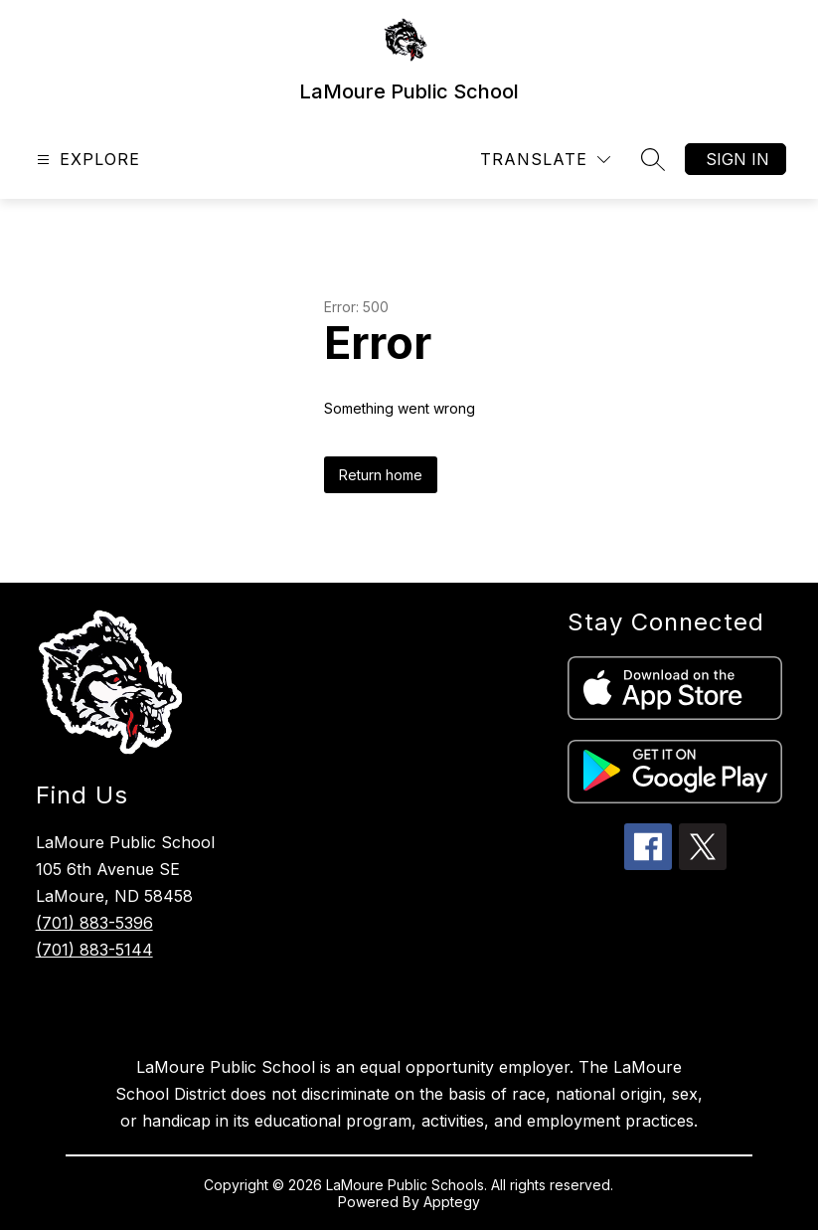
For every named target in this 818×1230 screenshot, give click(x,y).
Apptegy (451, 1201)
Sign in (737, 159)
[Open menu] (86, 159)
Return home (380, 474)
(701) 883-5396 (94, 923)
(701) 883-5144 (94, 950)
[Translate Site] (545, 159)
